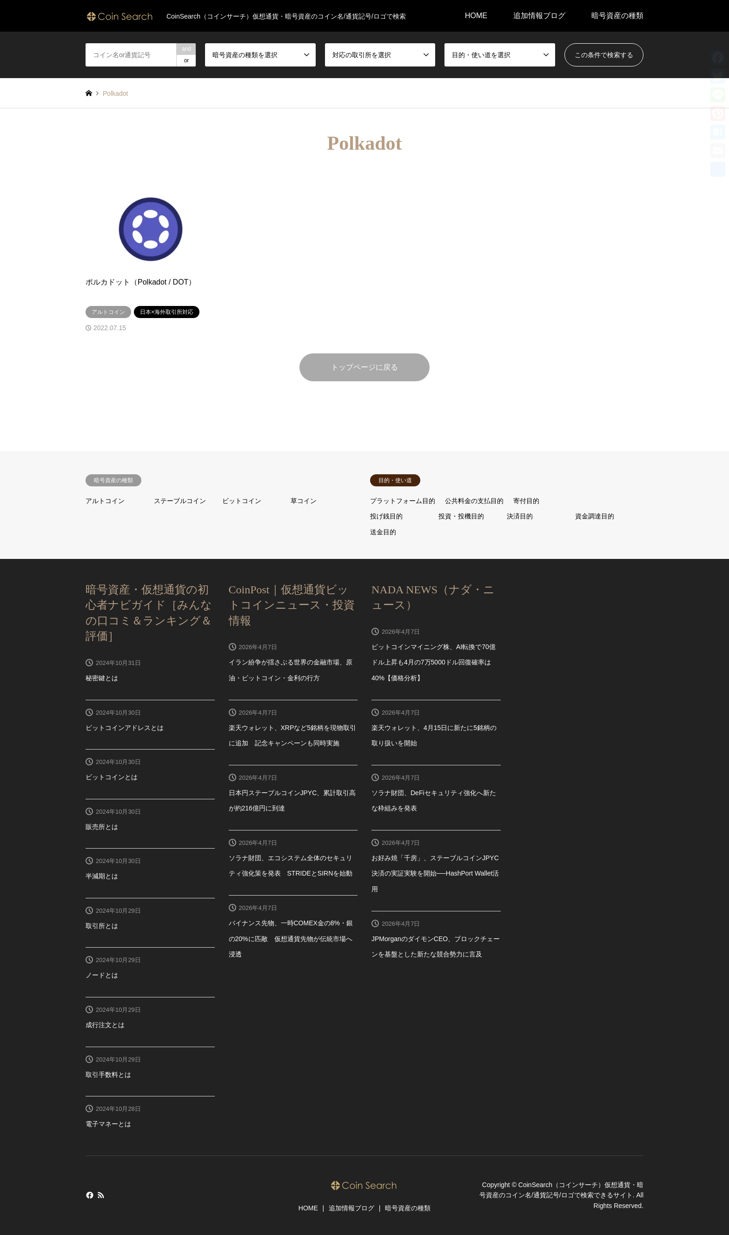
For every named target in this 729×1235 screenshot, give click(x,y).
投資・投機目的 (461, 516)
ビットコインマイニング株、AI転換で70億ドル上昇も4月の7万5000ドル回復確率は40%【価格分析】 (433, 662)
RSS (101, 1195)
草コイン (304, 501)
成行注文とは (105, 1025)
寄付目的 (526, 501)
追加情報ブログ (539, 16)
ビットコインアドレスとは (125, 727)
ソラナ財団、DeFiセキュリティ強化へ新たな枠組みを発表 (433, 800)
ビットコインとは (112, 777)
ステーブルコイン (180, 501)
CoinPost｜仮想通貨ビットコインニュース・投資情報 (292, 605)
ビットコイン (241, 501)
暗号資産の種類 (617, 16)
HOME (476, 16)
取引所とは (102, 926)
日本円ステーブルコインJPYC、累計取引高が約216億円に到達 (292, 800)
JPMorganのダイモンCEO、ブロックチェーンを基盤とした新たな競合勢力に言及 (435, 946)
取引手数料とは (108, 1074)
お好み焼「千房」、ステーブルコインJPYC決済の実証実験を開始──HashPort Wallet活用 (435, 873)
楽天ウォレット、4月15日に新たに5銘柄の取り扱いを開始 (434, 735)
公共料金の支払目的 (474, 501)
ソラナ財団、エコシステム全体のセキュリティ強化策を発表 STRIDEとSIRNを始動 (291, 865)
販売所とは (102, 826)
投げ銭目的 (386, 516)
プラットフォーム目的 (402, 501)
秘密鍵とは (102, 678)
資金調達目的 (594, 516)
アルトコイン (105, 501)
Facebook (89, 1195)
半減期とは (102, 876)
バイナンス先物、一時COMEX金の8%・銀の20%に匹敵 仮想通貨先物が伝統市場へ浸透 (291, 938)
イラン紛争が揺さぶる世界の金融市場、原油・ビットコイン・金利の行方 (290, 670)
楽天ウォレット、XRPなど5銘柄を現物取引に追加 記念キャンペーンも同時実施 (293, 735)
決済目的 (520, 516)
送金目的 (383, 532)
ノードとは (102, 975)
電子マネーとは (108, 1124)
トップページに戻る (364, 367)
